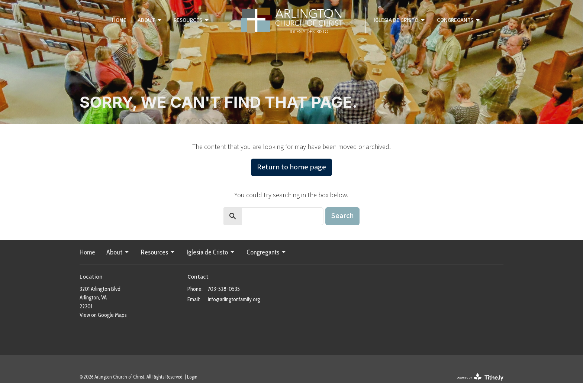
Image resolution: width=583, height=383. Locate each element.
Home (119, 20)
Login (192, 377)
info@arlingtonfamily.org (234, 299)
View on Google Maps (103, 315)
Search (342, 216)
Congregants (459, 20)
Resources (192, 20)
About (150, 20)
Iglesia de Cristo (400, 20)
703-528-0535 (224, 289)
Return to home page (291, 167)
